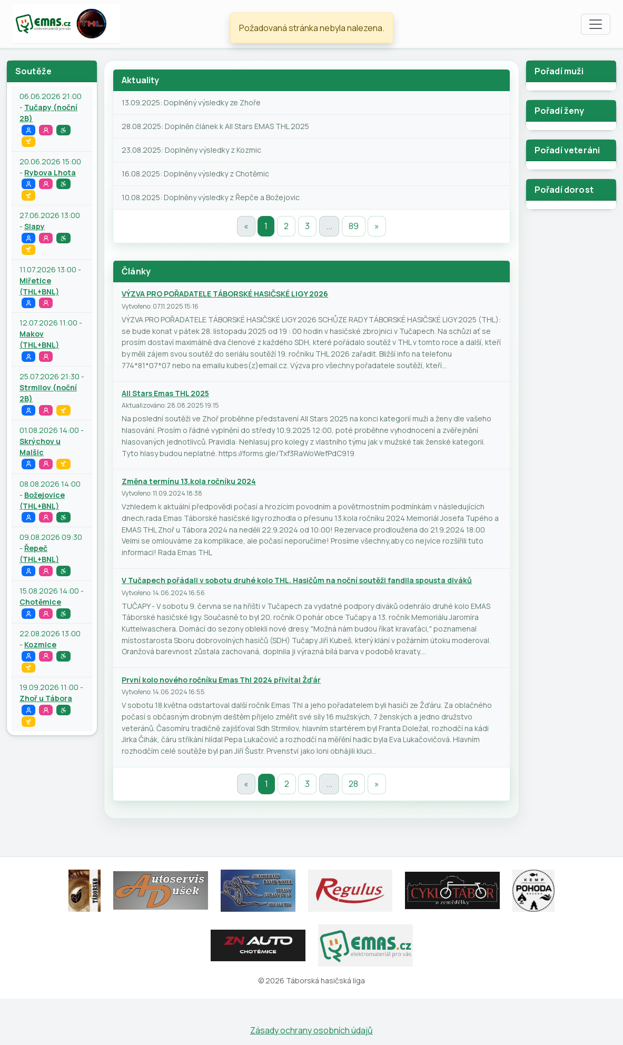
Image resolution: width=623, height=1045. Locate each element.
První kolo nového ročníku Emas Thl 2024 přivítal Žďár (221, 680)
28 (353, 784)
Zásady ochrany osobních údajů (311, 1030)
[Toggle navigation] (595, 24)
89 (354, 226)
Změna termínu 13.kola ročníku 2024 (189, 481)
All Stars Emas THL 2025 (165, 393)
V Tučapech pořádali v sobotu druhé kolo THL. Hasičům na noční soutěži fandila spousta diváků (297, 580)
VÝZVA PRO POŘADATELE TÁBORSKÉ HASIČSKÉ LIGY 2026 (225, 294)
